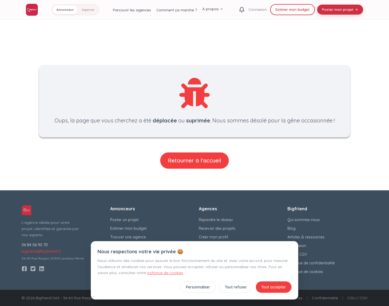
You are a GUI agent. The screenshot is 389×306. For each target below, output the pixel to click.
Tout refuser (236, 287)
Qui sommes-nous (303, 219)
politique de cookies (165, 272)
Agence (88, 10)
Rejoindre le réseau (216, 219)
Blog (291, 228)
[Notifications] (241, 9)
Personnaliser (198, 287)
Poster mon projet (340, 9)
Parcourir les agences (132, 10)
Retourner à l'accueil (194, 160)
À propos (212, 8)
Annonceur (65, 10)
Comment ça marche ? (176, 10)
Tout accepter (273, 287)
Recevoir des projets (217, 228)
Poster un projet (124, 219)
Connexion (258, 9)
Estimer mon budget (293, 9)
